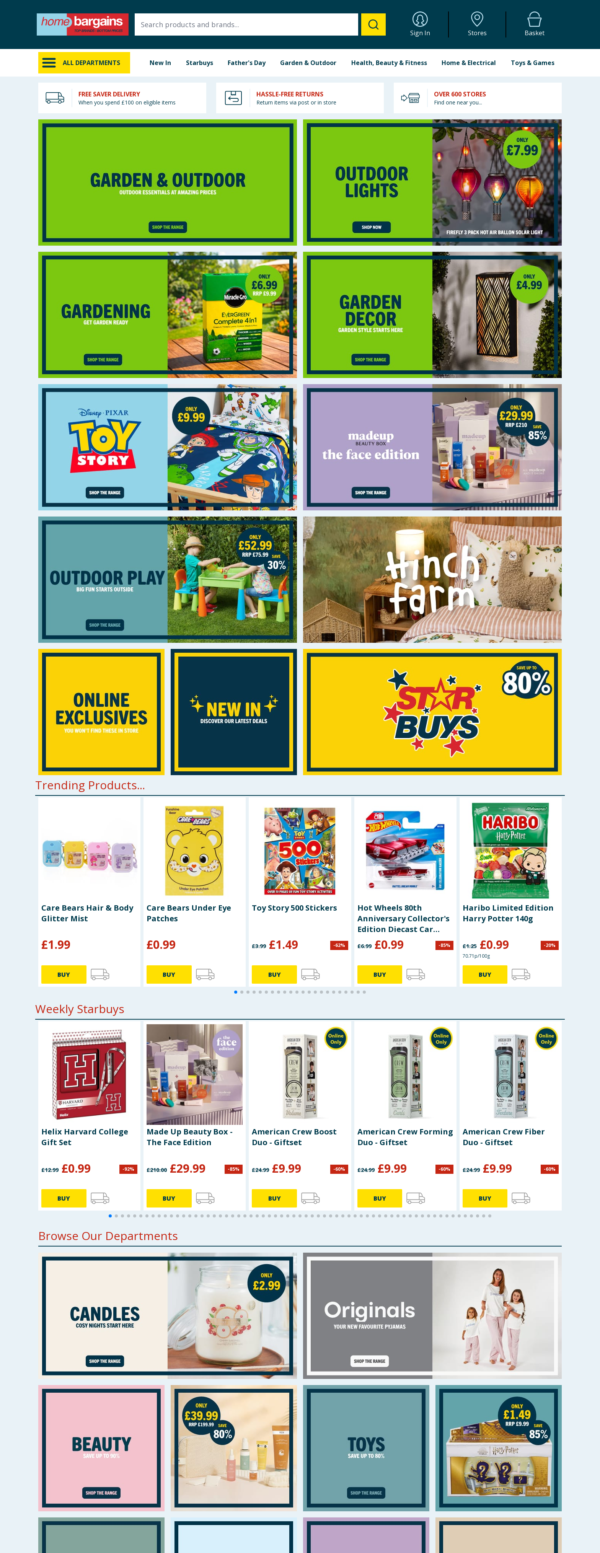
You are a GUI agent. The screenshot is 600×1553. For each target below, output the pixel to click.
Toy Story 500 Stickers (294, 908)
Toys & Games (532, 63)
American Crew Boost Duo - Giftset (294, 1136)
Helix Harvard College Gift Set (84, 1136)
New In (160, 63)
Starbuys (199, 63)
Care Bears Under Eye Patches (189, 913)
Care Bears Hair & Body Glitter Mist (87, 913)
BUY (63, 974)
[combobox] (260, 24)
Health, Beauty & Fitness (389, 63)
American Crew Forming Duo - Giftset (405, 1136)
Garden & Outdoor (308, 63)
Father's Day (247, 63)
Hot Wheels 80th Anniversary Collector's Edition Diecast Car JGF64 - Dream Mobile (403, 919)
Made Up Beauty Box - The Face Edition (190, 1136)
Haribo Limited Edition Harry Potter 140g (508, 913)
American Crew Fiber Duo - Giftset (504, 1136)
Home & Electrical (469, 63)
